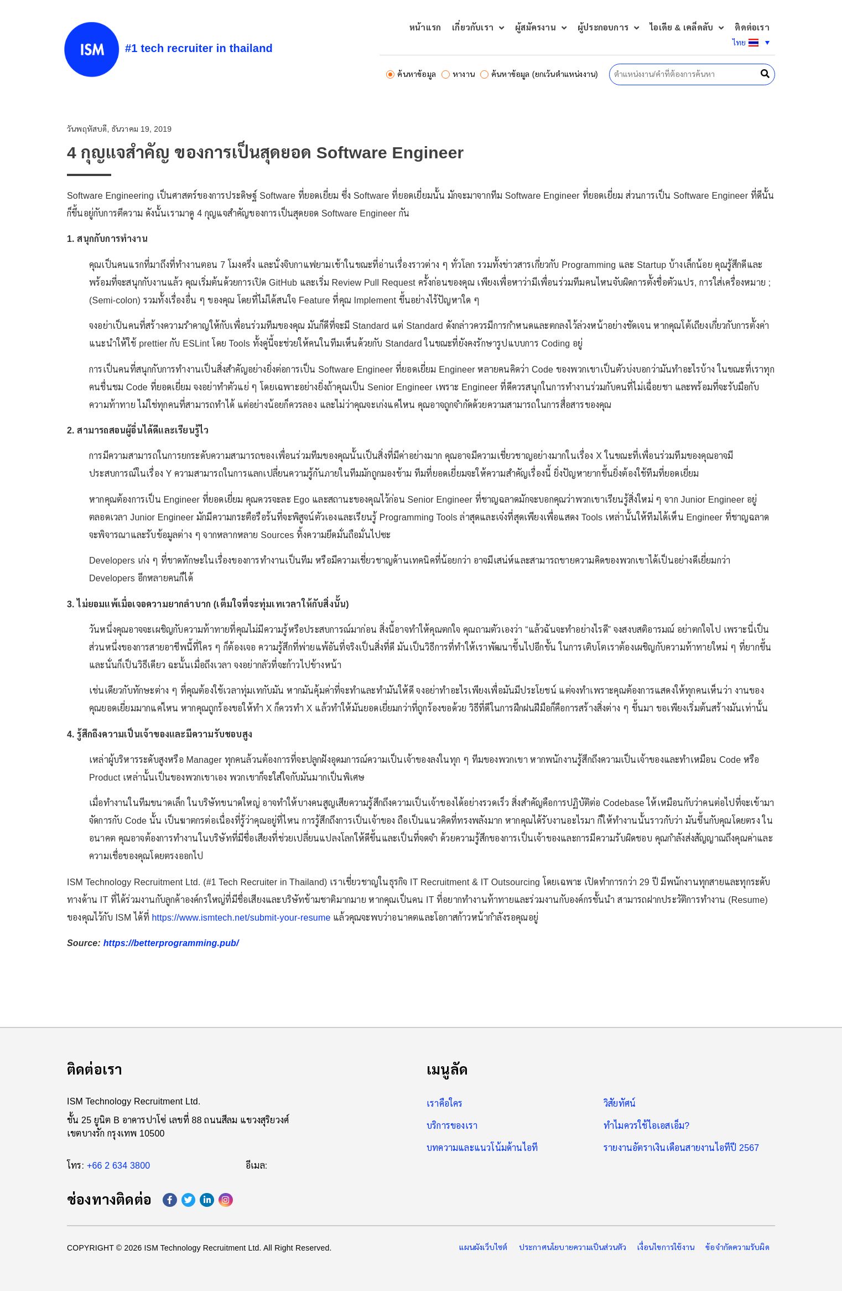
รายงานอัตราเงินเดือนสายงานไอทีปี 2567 (681, 1148)
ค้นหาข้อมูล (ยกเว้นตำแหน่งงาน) (539, 74)
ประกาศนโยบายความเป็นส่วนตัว (573, 1247)
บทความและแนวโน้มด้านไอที (482, 1148)
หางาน (458, 74)
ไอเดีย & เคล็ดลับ (687, 28)
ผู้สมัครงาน (540, 28)
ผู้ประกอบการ (608, 28)
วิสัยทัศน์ (620, 1103)
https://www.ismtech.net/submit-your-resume (241, 917)
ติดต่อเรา (752, 27)
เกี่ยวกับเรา (478, 28)
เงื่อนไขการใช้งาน (665, 1247)
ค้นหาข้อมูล (411, 74)
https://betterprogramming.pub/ (171, 943)
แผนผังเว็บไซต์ (483, 1247)
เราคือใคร (445, 1103)
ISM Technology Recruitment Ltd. (134, 1101)
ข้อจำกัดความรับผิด (737, 1247)
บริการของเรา (452, 1125)
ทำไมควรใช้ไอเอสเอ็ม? (646, 1125)
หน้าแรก (425, 27)
